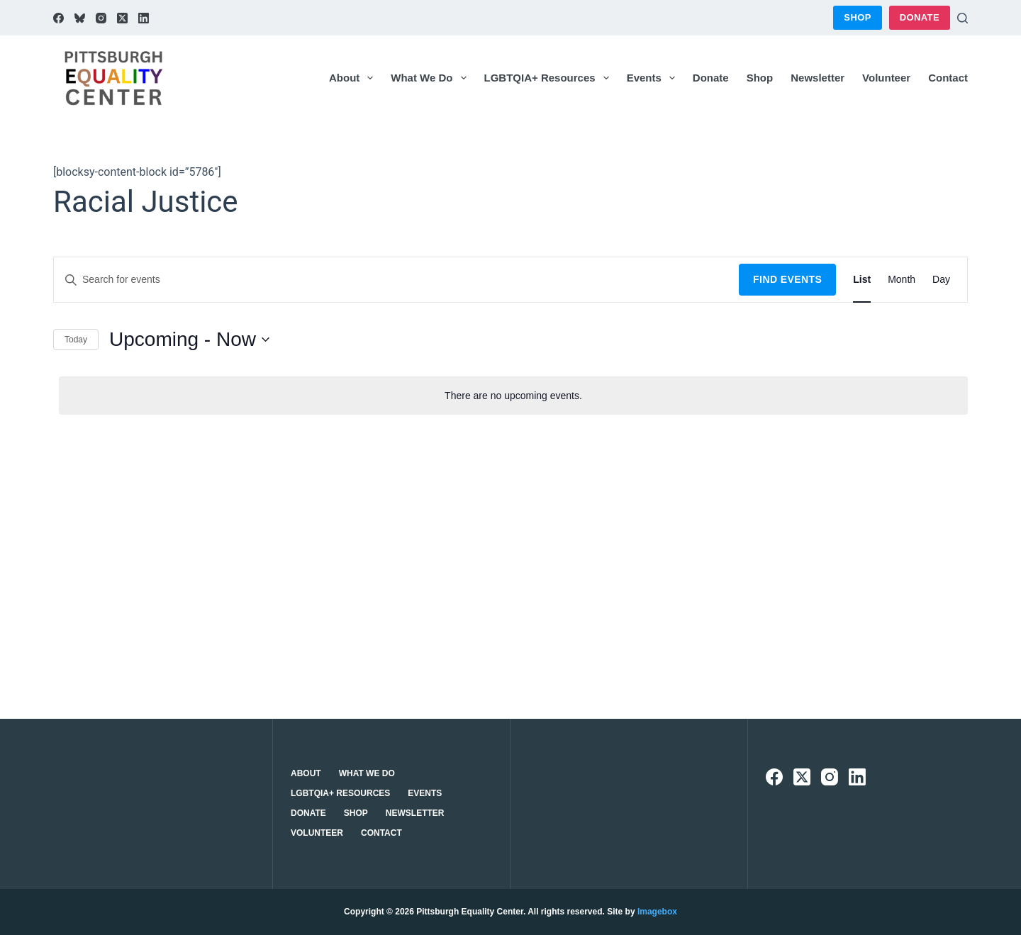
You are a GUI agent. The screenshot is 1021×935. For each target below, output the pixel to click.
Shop (857, 17)
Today (76, 340)
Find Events (787, 279)
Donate (919, 17)
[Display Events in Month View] (901, 279)
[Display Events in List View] (862, 279)
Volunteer (886, 78)
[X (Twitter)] (122, 18)
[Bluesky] (79, 18)
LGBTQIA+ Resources (549, 77)
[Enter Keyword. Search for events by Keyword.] (396, 279)
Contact (948, 78)
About (354, 77)
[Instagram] (101, 18)
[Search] (962, 18)
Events (654, 77)
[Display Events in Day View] (941, 279)
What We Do (431, 77)
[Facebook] (58, 18)
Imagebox (657, 912)
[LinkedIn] (143, 18)
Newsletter (817, 78)
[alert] (513, 395)
